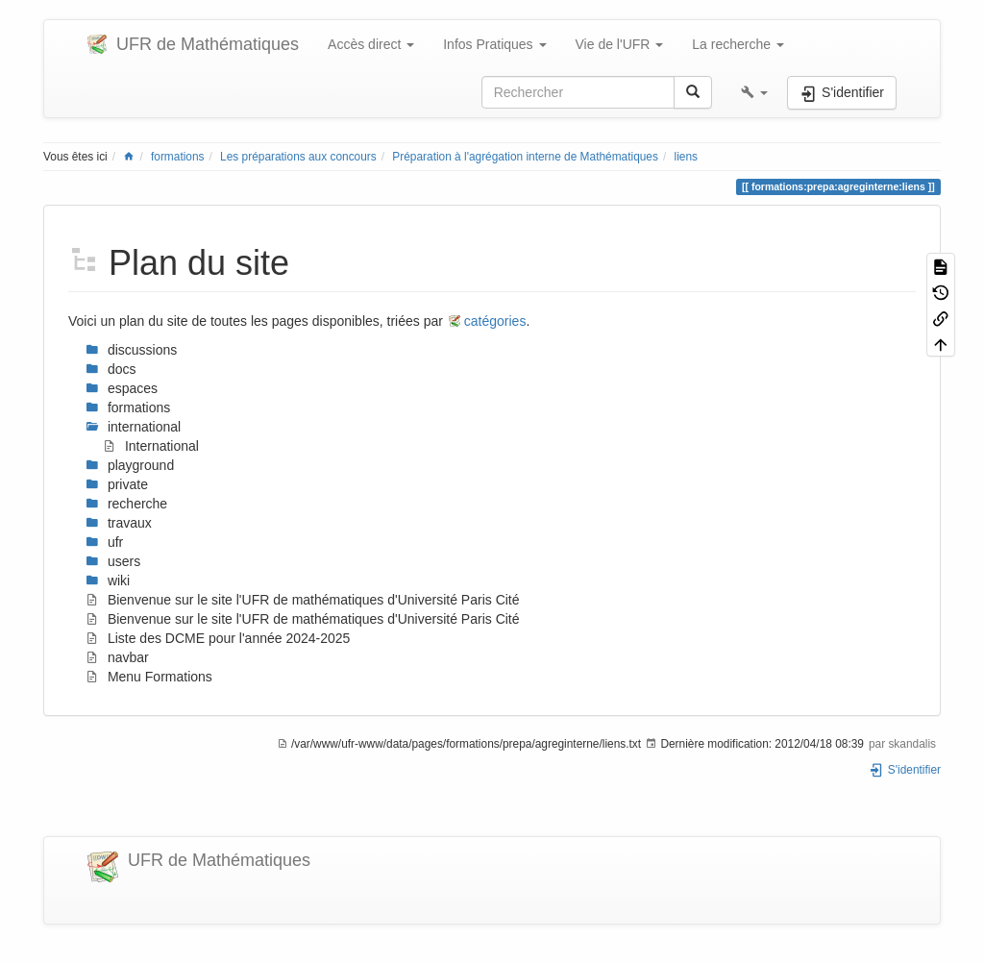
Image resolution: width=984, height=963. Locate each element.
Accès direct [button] (371, 44)
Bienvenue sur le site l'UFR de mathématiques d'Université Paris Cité (303, 599)
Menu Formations (149, 676)
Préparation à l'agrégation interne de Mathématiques (525, 156)
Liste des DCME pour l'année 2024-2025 (218, 638)
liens (686, 156)
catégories (495, 321)
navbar (117, 657)
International (151, 446)
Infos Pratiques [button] (494, 44)
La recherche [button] (738, 44)
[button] (754, 92)
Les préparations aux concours (298, 156)
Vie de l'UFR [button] (620, 44)
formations (178, 156)
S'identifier (905, 770)
